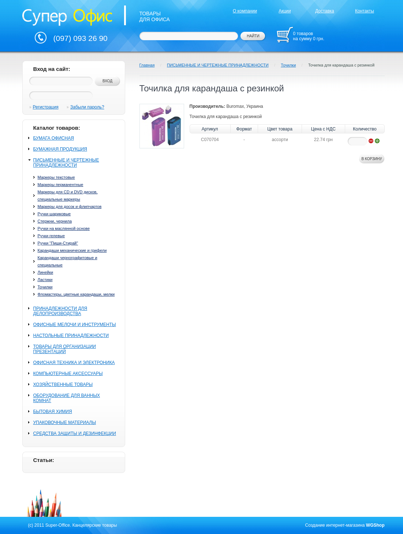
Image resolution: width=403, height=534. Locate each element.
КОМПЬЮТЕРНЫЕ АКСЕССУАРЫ (68, 373)
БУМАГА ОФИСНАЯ (53, 138)
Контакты (364, 11)
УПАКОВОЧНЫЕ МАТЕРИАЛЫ (64, 422)
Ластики (45, 279)
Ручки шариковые (54, 214)
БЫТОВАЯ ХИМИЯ (52, 411)
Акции (285, 11)
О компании (245, 11)
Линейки (45, 272)
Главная (147, 65)
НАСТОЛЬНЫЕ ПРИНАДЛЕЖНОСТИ (71, 335)
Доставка (324, 11)
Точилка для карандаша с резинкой (341, 65)
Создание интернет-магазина (335, 525)
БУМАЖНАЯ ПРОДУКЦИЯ (60, 149)
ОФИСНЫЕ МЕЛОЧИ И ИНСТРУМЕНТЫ (74, 324)
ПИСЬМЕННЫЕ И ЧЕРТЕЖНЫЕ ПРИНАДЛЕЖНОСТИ (66, 163)
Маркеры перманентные (60, 184)
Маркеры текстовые (56, 177)
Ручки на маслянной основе (64, 228)
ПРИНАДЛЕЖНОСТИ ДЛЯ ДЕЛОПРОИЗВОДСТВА (60, 311)
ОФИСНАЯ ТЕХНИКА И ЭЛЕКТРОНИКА (74, 362)
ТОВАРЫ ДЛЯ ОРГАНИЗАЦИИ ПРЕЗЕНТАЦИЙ (64, 349)
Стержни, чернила (55, 221)
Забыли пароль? (87, 107)
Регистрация (46, 107)
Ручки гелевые (51, 236)
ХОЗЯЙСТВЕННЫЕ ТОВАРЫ (63, 384)
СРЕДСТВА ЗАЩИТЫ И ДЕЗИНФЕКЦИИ (74, 433)
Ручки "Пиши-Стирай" (58, 243)
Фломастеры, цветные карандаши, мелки (76, 294)
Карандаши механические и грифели (72, 250)
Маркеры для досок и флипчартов (70, 206)
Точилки (45, 287)
